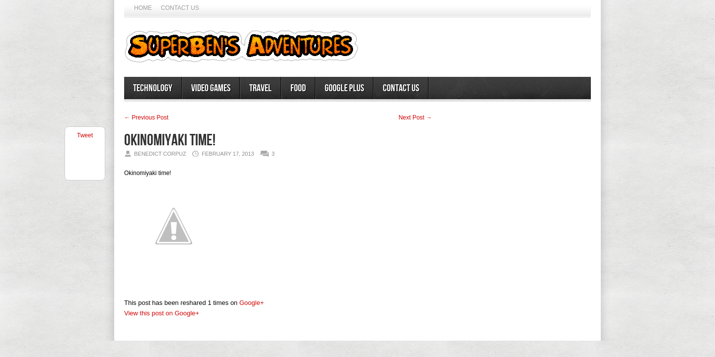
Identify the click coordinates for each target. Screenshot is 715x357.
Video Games (210, 88)
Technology (152, 88)
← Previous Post (146, 117)
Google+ (251, 302)
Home (143, 7)
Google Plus (344, 88)
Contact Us (180, 7)
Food (298, 88)
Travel (260, 88)
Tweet (85, 135)
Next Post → (415, 117)
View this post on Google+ (161, 313)
